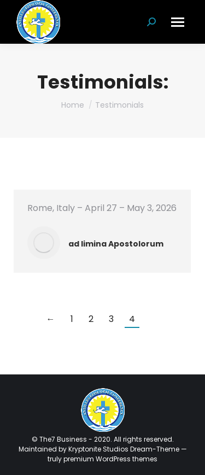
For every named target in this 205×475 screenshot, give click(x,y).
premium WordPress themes (110, 459)
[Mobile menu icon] (178, 22)
